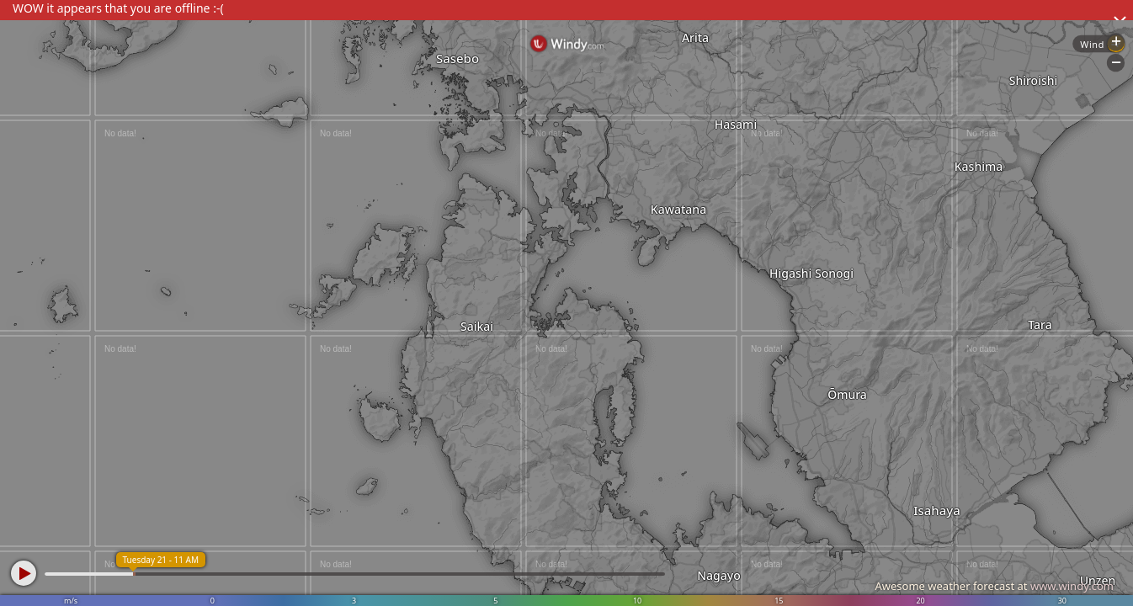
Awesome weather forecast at (994, 585)
